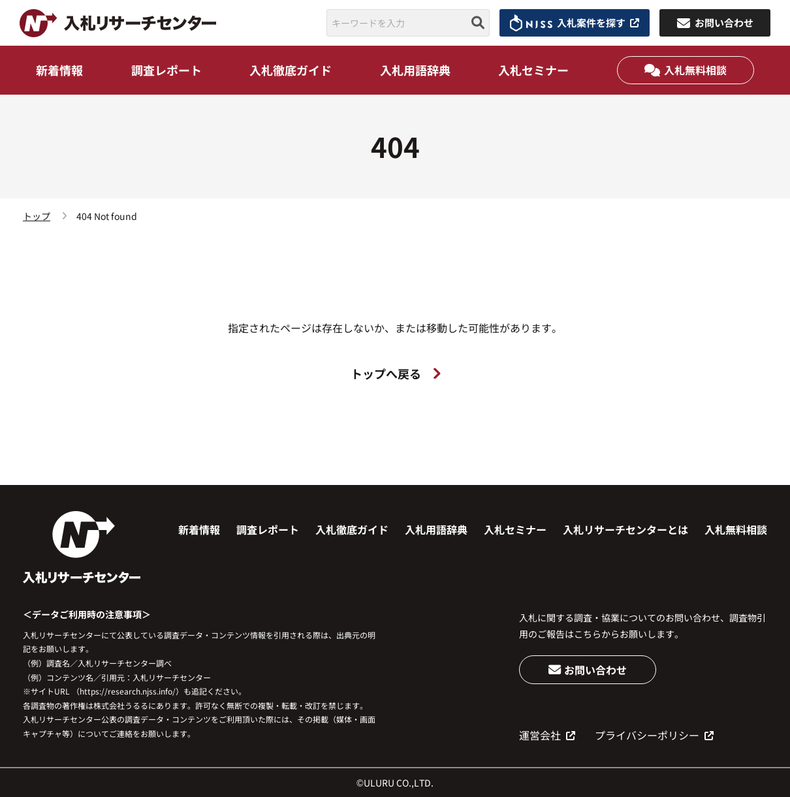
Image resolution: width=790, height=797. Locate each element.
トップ (36, 216)
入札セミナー (533, 69)
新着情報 (59, 69)
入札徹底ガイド (290, 69)
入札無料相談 (685, 70)
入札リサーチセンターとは (625, 529)
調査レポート (166, 69)
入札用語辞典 (415, 69)
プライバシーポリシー (654, 735)
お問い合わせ (587, 670)
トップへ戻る (395, 373)
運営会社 (547, 735)
